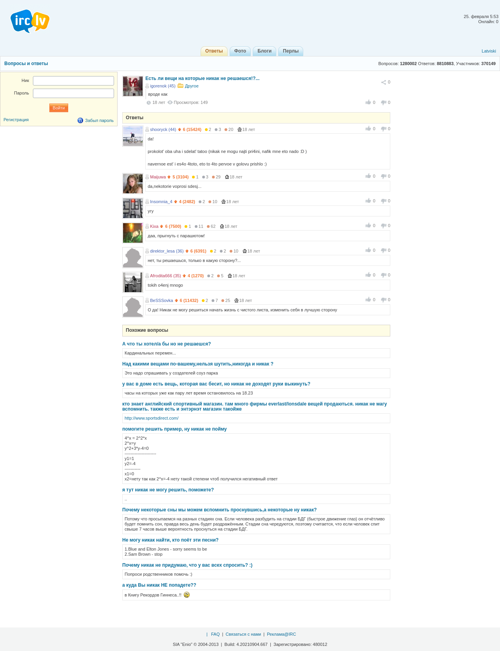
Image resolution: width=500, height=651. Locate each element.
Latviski (489, 51)
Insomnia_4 (161, 201)
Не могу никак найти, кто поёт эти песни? (170, 540)
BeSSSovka (161, 300)
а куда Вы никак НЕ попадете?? (159, 585)
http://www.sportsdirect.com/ (152, 418)
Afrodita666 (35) (165, 275)
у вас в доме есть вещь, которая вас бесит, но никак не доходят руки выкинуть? (216, 384)
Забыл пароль (99, 120)
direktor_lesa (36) (167, 251)
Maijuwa (158, 177)
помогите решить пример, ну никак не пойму (174, 429)
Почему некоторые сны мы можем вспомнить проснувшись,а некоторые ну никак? (219, 510)
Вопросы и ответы (26, 63)
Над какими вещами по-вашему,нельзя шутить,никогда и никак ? (198, 364)
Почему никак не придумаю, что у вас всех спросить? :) (187, 565)
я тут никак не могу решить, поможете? (168, 490)
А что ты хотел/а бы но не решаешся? (166, 344)
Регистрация (16, 119)
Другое (192, 86)
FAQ (215, 634)
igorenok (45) (163, 86)
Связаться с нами (243, 634)
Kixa (154, 226)
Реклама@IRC (281, 634)
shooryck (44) (163, 129)
